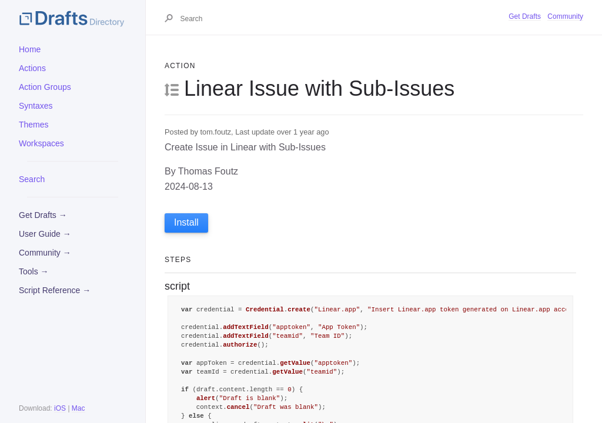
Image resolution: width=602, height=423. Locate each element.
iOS (60, 408)
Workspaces (41, 143)
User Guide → (45, 234)
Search (32, 179)
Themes (34, 124)
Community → (45, 252)
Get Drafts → (43, 215)
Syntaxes (36, 105)
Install (186, 222)
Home (30, 49)
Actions (32, 68)
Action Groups (45, 87)
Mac (78, 408)
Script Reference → (55, 290)
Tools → (34, 271)
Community (565, 16)
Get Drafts (525, 16)
